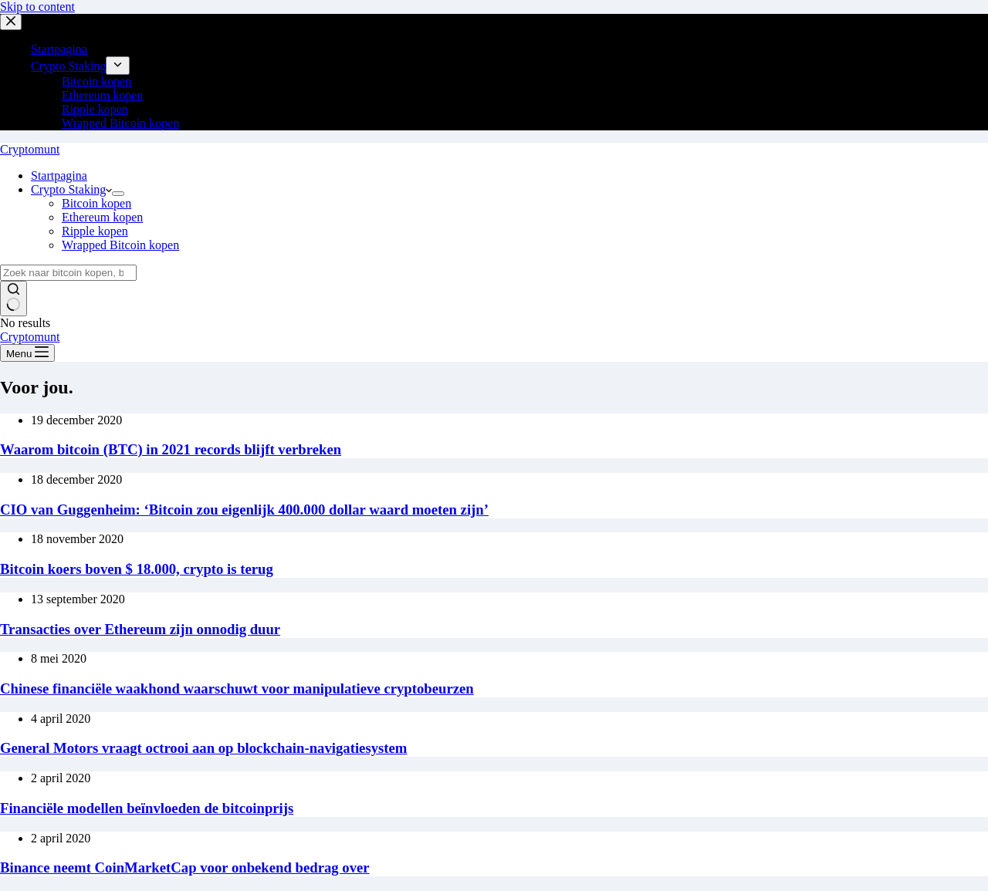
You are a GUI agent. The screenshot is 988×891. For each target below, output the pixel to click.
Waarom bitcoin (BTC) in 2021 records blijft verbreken (170, 449)
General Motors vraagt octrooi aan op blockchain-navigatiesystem (203, 748)
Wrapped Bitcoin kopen (120, 244)
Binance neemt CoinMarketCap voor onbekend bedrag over (185, 867)
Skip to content (37, 6)
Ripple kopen (95, 231)
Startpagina (59, 175)
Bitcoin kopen (96, 203)
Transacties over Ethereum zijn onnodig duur (140, 629)
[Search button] (13, 298)
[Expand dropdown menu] (118, 193)
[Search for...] (68, 273)
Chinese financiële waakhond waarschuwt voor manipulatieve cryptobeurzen (237, 688)
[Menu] (27, 353)
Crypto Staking (71, 189)
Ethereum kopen (102, 217)
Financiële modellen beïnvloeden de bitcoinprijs (146, 808)
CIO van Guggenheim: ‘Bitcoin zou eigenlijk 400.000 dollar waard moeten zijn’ (244, 509)
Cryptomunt (29, 149)
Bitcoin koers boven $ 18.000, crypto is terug (136, 569)
